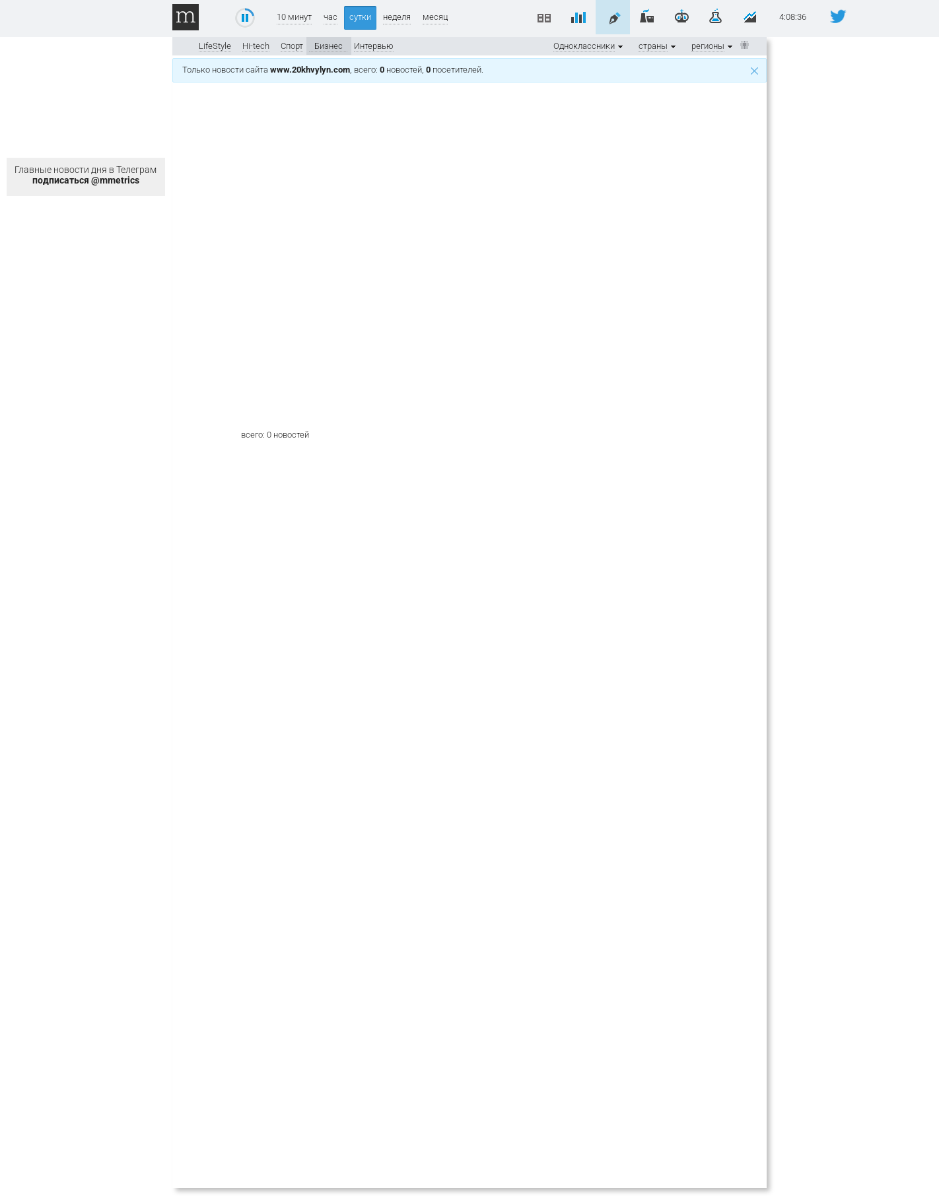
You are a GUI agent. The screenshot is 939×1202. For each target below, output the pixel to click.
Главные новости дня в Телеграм (85, 174)
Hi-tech (255, 46)
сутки (360, 17)
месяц (435, 17)
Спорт (292, 46)
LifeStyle (215, 46)
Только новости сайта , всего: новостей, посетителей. (470, 70)
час (330, 17)
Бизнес (328, 46)
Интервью (374, 46)
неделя (397, 17)
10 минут (294, 17)
